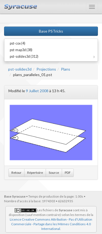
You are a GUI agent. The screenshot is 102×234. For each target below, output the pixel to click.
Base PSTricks (51, 31)
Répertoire (35, 173)
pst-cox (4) (17, 43)
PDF (68, 173)
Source (54, 173)
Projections (46, 69)
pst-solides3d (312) (24, 56)
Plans (65, 69)
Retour (16, 173)
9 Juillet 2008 (37, 90)
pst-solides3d (20, 69)
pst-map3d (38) (21, 50)
